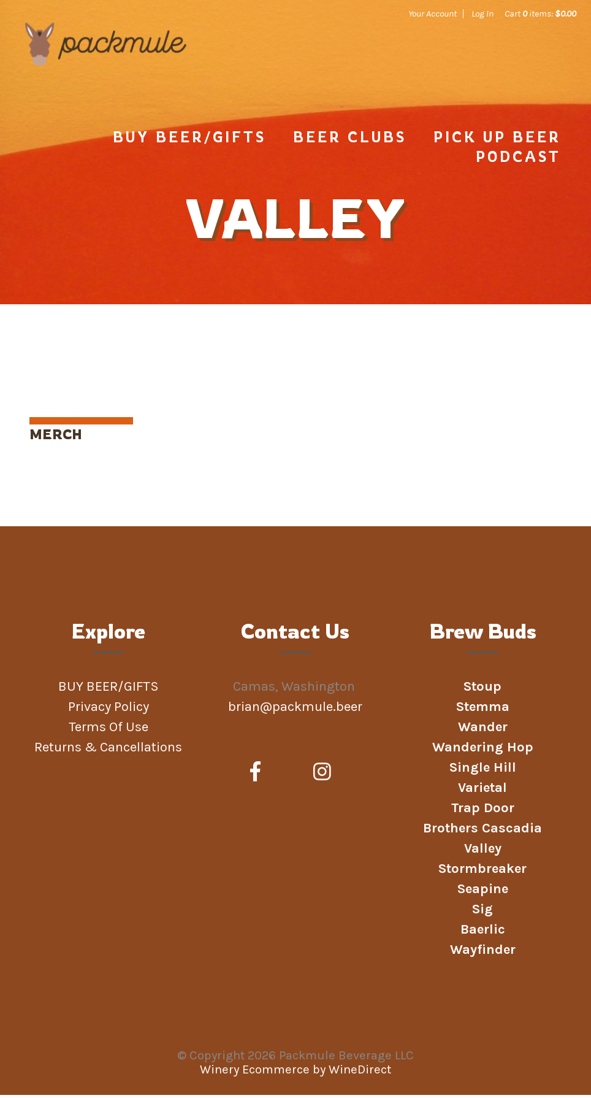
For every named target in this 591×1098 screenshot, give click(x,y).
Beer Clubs (349, 140)
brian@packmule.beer (296, 710)
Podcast (518, 159)
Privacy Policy (108, 710)
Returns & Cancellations (108, 750)
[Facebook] (255, 775)
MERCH (55, 437)
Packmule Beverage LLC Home (110, 69)
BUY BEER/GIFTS (189, 140)
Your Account (432, 13)
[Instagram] (322, 775)
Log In (482, 13)
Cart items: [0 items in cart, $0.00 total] (540, 13)
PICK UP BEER (497, 140)
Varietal (482, 791)
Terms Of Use (108, 730)
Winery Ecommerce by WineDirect (295, 1072)
